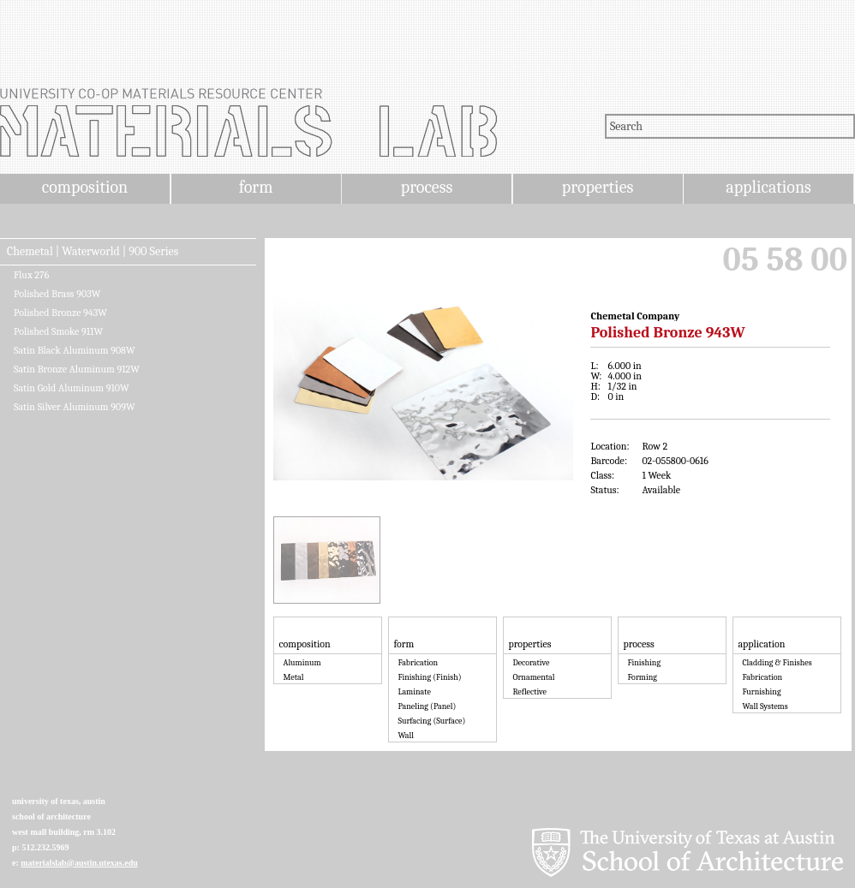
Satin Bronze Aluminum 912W (77, 369)
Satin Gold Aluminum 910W (71, 388)
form (256, 187)
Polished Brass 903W (57, 294)
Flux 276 (31, 275)
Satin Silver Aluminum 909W (74, 407)
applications (768, 187)
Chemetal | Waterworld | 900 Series (92, 252)
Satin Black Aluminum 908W (74, 350)
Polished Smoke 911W (58, 331)
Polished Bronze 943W (60, 313)
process (427, 187)
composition (85, 187)
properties (597, 187)
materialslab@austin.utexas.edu (79, 862)
